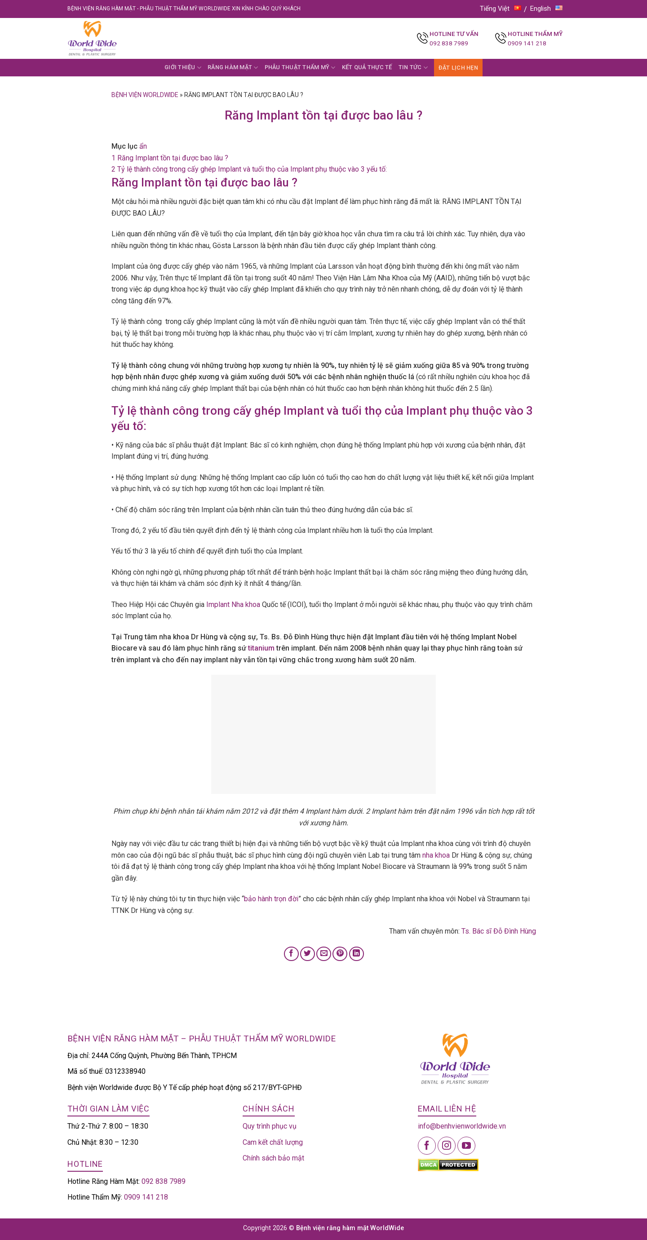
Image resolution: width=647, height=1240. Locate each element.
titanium (261, 648)
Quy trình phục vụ (270, 1126)
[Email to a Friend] (323, 954)
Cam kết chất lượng (273, 1142)
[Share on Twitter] (307, 954)
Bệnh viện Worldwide (144, 94)
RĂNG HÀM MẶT (233, 67)
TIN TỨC (413, 67)
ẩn (143, 146)
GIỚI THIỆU (182, 67)
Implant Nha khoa (233, 604)
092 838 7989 (449, 43)
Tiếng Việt (500, 8)
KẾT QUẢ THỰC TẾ (367, 67)
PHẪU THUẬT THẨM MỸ (300, 67)
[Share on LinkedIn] (356, 954)
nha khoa (436, 855)
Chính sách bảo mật (273, 1158)
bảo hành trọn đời (271, 899)
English (546, 8)
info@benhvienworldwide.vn (462, 1126)
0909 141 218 (527, 43)
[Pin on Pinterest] (339, 954)
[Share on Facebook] (291, 954)
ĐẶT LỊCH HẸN (458, 67)
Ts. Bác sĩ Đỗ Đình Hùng (498, 931)
